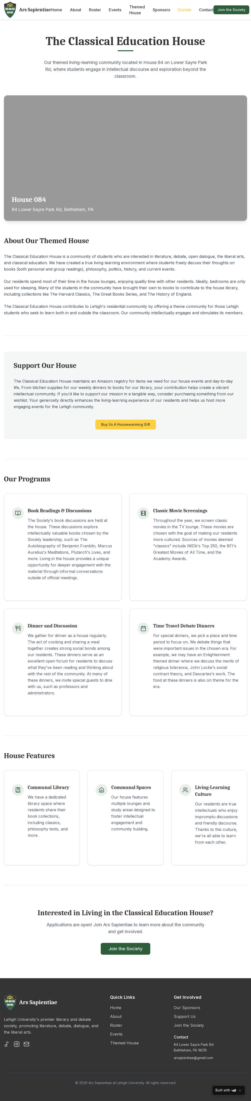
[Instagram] (17, 1044)
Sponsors (161, 9)
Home (56, 9)
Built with (225, 1090)
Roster (95, 9)
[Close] (240, 1090)
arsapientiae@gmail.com (193, 1058)
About (75, 9)
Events (115, 9)
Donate (184, 9)
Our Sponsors (187, 1007)
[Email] (26, 1044)
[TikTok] (7, 1044)
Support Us (185, 1016)
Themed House (137, 9)
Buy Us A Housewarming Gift (125, 424)
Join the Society (231, 10)
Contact (206, 9)
